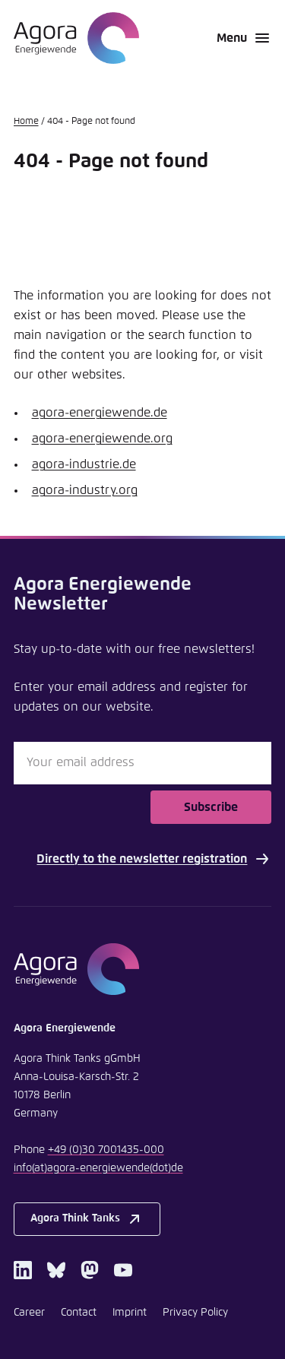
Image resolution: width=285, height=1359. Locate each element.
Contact (79, 1312)
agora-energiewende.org (102, 438)
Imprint (129, 1312)
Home (26, 121)
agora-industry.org (85, 490)
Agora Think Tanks (87, 1219)
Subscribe (211, 807)
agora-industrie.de (84, 464)
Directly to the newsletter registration (153, 859)
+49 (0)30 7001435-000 (106, 1150)
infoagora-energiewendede (98, 1168)
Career (29, 1312)
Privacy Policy (195, 1312)
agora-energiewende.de (99, 413)
